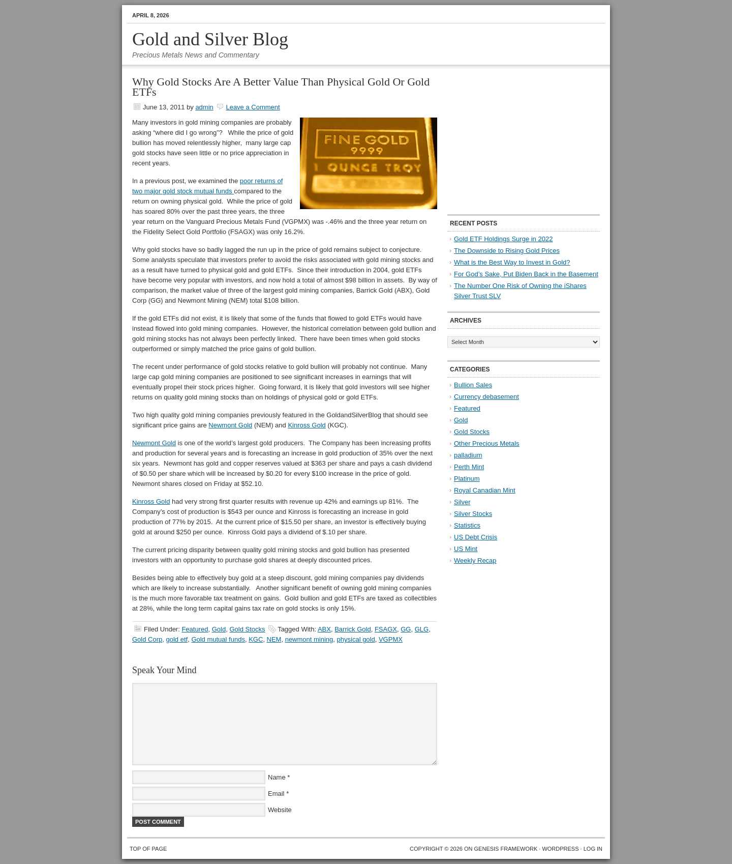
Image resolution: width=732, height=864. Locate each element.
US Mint (465, 549)
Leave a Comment (253, 107)
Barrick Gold (352, 629)
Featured (194, 629)
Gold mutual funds (218, 639)
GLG (422, 629)
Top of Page (148, 849)
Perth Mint (469, 467)
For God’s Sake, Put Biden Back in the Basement (526, 274)
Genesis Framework (506, 849)
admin (204, 107)
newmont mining (309, 639)
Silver (462, 502)
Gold (219, 629)
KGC (256, 639)
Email (276, 793)
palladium (468, 455)
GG (406, 629)
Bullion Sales (473, 385)
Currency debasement (486, 396)
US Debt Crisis (475, 537)
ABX (324, 629)
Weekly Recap (475, 560)
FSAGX (386, 629)
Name (277, 777)
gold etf (177, 639)
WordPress (560, 849)
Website (280, 810)
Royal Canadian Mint (484, 490)
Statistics (467, 525)
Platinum (467, 478)
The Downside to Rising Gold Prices (507, 250)
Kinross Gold (306, 425)
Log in (593, 849)
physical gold (356, 639)
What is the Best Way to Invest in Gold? (512, 262)
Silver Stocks (473, 513)
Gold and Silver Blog (210, 39)
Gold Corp (147, 639)
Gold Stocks (247, 629)
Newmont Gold (230, 425)
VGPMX (391, 639)
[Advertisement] (510, 140)
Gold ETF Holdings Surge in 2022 (503, 239)
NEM (274, 639)
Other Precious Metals (487, 443)
